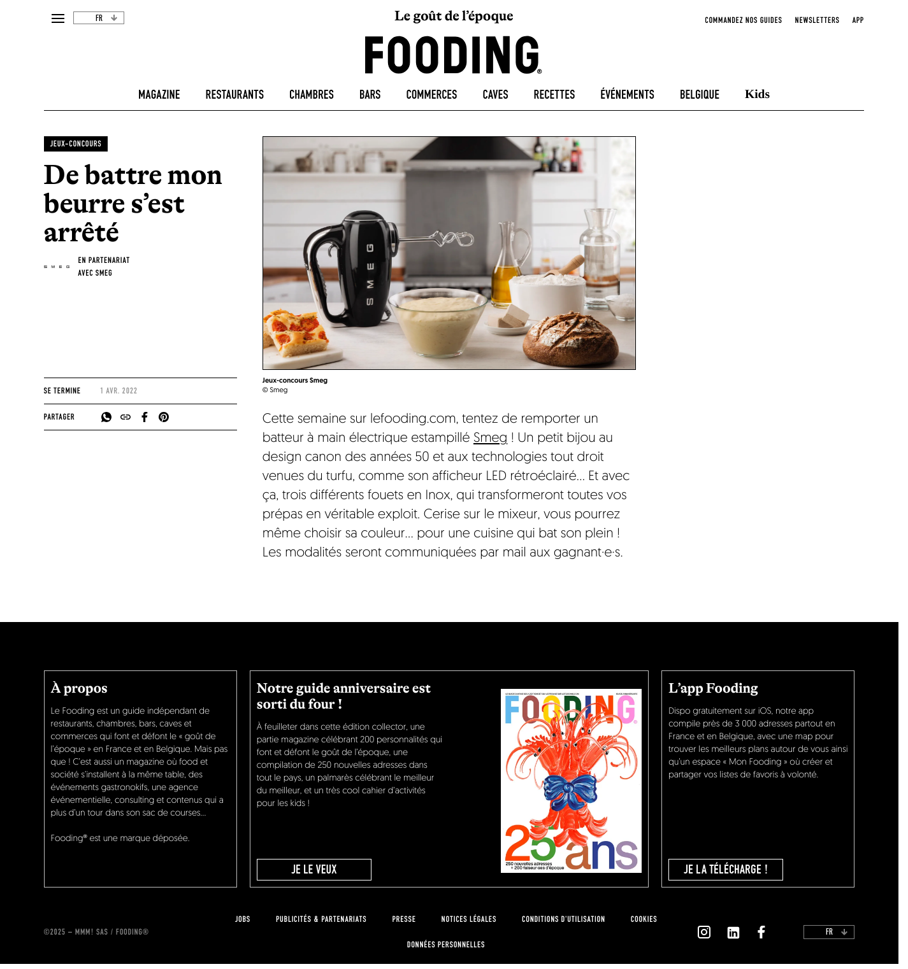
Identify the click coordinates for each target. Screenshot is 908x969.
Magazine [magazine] (159, 95)
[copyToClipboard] (125, 417)
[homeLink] (453, 54)
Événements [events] (627, 95)
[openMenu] (58, 19)
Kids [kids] (757, 94)
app (858, 20)
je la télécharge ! (726, 869)
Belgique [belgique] (699, 95)
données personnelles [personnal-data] (446, 945)
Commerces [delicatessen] (432, 95)
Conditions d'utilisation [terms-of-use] (563, 919)
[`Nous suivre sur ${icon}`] (704, 932)
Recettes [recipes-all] (554, 95)
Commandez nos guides (743, 20)
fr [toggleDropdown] (107, 18)
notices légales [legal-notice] (469, 919)
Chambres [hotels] (311, 95)
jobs (242, 919)
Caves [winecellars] (495, 95)
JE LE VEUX (313, 869)
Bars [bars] (370, 95)
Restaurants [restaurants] (235, 95)
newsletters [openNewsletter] (817, 20)
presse (403, 919)
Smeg (490, 439)
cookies (644, 919)
